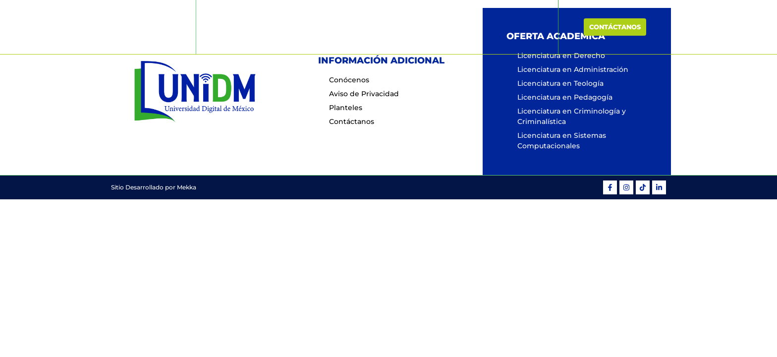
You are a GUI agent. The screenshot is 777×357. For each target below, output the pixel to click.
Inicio (282, 26)
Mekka (186, 187)
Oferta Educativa (397, 26)
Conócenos (327, 26)
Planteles (465, 26)
